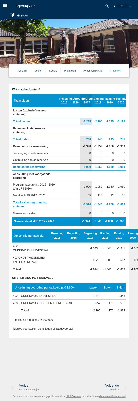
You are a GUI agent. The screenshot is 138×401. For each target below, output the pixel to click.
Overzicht (22, 70)
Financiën (115, 70)
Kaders (53, 70)
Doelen (38, 70)
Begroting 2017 (25, 6)
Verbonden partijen (93, 70)
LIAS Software (73, 396)
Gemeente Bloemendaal (112, 396)
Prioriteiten (70, 70)
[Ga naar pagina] (122, 6)
